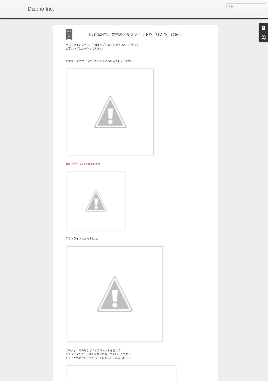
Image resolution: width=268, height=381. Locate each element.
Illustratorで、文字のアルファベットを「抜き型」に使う (135, 34)
